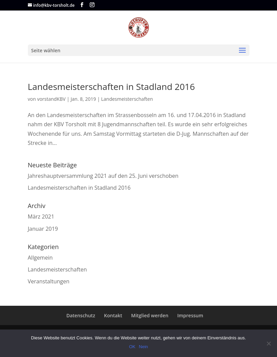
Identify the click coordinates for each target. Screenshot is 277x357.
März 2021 (41, 216)
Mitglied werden (150, 315)
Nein (143, 346)
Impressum (190, 315)
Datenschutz (80, 315)
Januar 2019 (43, 228)
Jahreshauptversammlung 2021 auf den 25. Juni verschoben (103, 176)
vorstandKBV (51, 99)
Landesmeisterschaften (127, 99)
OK (132, 346)
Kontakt (113, 315)
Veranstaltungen (49, 281)
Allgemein (40, 257)
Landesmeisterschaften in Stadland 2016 (111, 86)
